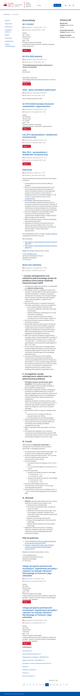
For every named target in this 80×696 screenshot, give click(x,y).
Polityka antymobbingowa (10, 45)
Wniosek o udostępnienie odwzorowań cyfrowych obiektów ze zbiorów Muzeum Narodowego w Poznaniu (39, 547)
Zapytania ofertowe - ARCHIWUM (32, 660)
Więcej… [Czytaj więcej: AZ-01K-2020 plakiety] (26, 84)
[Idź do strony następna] (63, 684)
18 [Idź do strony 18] (50, 685)
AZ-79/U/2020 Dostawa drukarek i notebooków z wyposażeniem (38, 105)
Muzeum (7, 20)
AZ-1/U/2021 (28, 24)
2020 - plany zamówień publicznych (39, 89)
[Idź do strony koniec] (66, 684)
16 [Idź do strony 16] (43, 685)
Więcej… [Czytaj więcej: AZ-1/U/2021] (26, 50)
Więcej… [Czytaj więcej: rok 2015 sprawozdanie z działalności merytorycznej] (26, 146)
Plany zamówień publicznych (30, 654)
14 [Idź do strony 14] (37, 685)
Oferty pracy (26, 651)
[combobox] (45, 5)
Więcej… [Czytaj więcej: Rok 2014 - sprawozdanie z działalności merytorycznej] (26, 164)
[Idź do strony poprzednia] (27, 684)
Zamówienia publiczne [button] (8, 31)
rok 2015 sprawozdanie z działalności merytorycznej (39, 135)
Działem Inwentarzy (51, 234)
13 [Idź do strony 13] (33, 685)
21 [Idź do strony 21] (60, 685)
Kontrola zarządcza (27, 676)
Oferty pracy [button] (8, 27)
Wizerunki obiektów (31, 264)
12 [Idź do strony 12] (30, 685)
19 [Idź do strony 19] (53, 685)
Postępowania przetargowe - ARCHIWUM (34, 657)
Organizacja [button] (8, 24)
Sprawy (7, 35)
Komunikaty (8, 38)
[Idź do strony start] (24, 684)
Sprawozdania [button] (9, 41)
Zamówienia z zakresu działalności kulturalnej (35, 663)
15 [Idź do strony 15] (40, 685)
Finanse (24, 673)
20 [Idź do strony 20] (57, 685)
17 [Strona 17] (47, 685)
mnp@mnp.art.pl (30, 198)
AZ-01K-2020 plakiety (32, 56)
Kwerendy (27, 169)
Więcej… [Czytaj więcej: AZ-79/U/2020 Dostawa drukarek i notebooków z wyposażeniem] (26, 129)
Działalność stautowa (28, 670)
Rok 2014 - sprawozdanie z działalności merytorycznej (35, 153)
